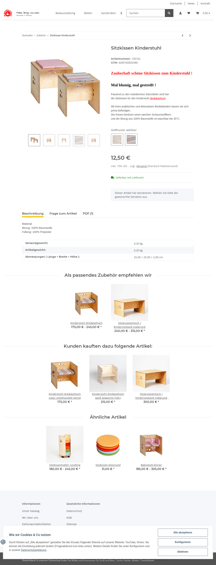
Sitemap (72, 524)
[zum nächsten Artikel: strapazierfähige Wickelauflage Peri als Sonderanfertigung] (190, 35)
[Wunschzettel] (189, 13)
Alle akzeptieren (182, 532)
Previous (25, 140)
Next (103, 140)
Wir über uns (30, 517)
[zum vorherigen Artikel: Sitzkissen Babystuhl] (182, 35)
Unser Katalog (30, 511)
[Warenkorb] (203, 13)
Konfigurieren (182, 542)
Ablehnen (182, 551)
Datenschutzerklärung (33, 550)
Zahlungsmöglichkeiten (36, 524)
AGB (69, 517)
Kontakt (205, 3)
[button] (180, 13)
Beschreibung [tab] (33, 213)
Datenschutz (74, 511)
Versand (141, 166)
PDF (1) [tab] (88, 213)
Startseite (176, 3)
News (191, 3)
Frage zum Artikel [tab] (63, 213)
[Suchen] (145, 13)
